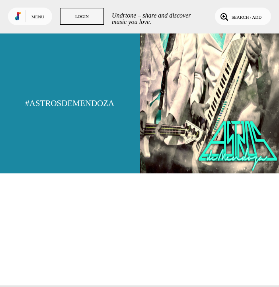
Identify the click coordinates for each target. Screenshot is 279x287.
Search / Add (240, 16)
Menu (37, 16)
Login (82, 16)
